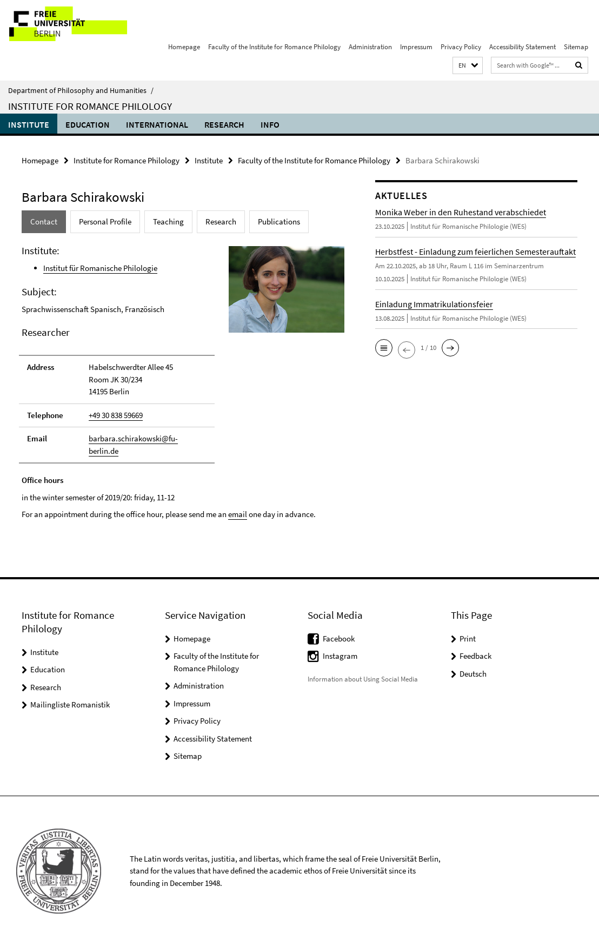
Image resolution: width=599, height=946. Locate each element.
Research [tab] (220, 221)
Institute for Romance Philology (90, 106)
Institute (28, 124)
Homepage (184, 46)
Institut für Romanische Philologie (100, 268)
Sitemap (576, 46)
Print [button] (468, 638)
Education (87, 124)
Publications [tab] (279, 221)
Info (270, 124)
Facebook (339, 638)
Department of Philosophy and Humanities (81, 90)
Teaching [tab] (168, 221)
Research (224, 124)
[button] (467, 66)
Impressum (416, 46)
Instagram (340, 656)
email (237, 514)
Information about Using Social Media (363, 679)
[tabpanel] (180, 382)
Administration (370, 46)
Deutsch (473, 674)
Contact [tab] (43, 221)
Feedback (475, 656)
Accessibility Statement (522, 46)
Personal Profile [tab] (105, 221)
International (157, 124)
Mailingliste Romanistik (70, 704)
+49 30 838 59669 (116, 415)
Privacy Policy (461, 46)
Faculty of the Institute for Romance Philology (274, 46)
